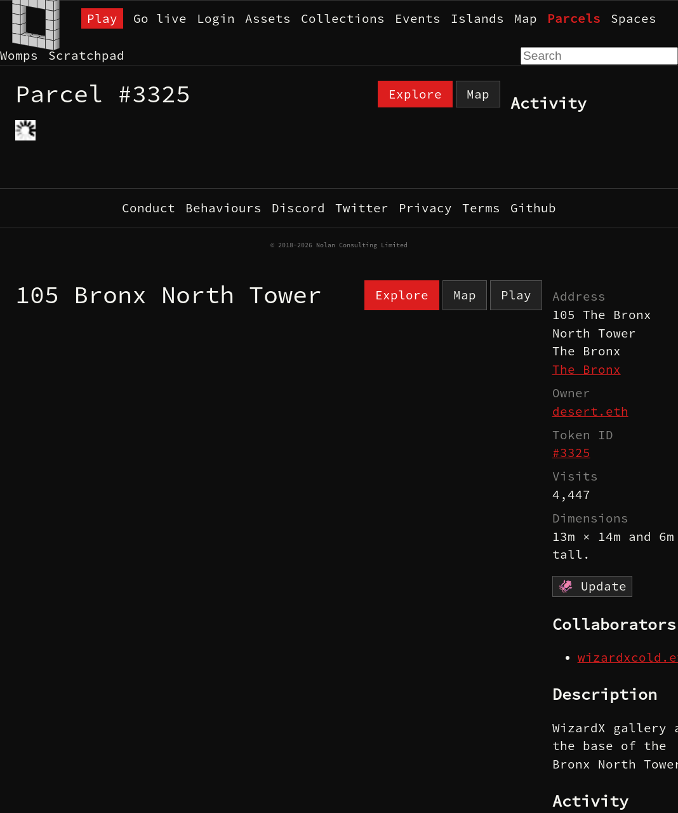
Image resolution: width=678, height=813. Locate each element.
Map (525, 18)
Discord (298, 207)
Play (102, 18)
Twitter (362, 207)
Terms (481, 207)
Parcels (574, 18)
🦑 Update (592, 586)
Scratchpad (86, 55)
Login (216, 18)
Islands (477, 18)
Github (533, 207)
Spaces (633, 18)
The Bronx (586, 369)
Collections (343, 18)
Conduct (148, 207)
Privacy (425, 207)
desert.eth (590, 411)
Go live (160, 18)
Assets (268, 18)
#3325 (571, 452)
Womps (19, 55)
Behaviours (223, 207)
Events (418, 18)
